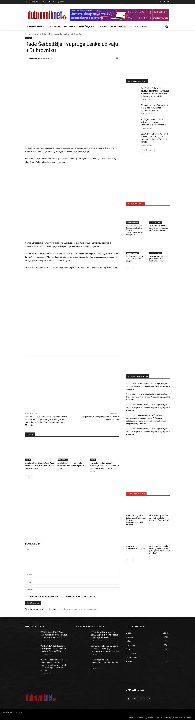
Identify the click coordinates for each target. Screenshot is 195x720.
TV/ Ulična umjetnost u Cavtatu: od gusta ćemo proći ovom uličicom (158, 228)
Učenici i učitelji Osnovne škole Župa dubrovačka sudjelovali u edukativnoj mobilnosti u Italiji (39, 466)
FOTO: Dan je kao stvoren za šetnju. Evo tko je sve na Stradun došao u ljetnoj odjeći (104, 634)
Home (27, 34)
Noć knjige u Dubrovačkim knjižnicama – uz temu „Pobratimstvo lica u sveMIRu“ (153, 122)
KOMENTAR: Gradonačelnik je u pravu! (136, 547)
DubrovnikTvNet (132, 222)
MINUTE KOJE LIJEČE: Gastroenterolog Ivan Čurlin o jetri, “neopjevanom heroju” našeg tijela (134, 230)
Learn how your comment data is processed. (78, 609)
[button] (166, 26)
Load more (148, 150)
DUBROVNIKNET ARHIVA (182, 717)
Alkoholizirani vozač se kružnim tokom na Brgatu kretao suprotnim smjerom (71, 466)
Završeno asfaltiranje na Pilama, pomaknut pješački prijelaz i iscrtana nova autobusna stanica (105, 648)
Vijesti (28, 460)
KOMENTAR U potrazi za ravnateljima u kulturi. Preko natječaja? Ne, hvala (159, 518)
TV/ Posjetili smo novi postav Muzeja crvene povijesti (134, 258)
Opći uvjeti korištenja (164, 717)
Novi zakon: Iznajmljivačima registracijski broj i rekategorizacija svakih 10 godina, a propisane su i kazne (148, 386)
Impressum (133, 717)
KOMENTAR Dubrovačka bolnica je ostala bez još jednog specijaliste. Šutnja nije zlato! (159, 549)
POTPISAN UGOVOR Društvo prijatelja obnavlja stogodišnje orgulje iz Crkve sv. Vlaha (53, 648)
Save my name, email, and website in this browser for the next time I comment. (62, 596)
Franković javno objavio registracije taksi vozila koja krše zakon (104, 662)
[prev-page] (27, 477)
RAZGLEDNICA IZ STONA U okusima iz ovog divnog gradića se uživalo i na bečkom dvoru (53, 634)
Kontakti (151, 717)
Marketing (143, 717)
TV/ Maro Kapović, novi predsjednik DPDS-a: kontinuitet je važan (158, 258)
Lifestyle (35, 34)
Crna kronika (62, 460)
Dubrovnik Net (34, 58)
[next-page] (31, 477)
